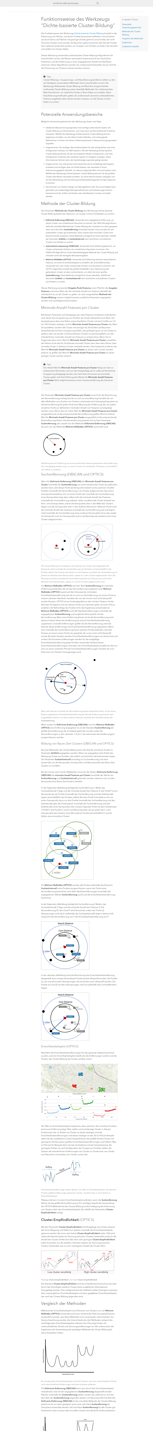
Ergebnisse (127, 42)
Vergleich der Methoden (132, 38)
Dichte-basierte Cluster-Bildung (89, 33)
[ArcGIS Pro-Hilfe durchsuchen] (74, 3)
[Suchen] (98, 3)
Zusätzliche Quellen (130, 46)
